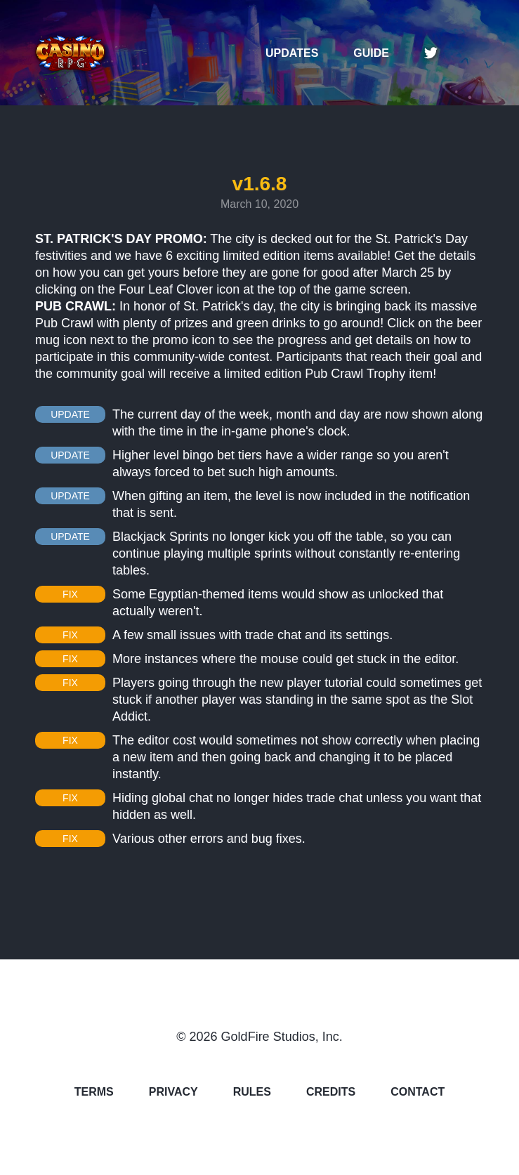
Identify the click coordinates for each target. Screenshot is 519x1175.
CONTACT (417, 1092)
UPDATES (291, 53)
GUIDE (371, 53)
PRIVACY (173, 1092)
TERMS (94, 1092)
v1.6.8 (259, 184)
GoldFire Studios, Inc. (282, 1037)
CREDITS (330, 1092)
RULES (252, 1092)
